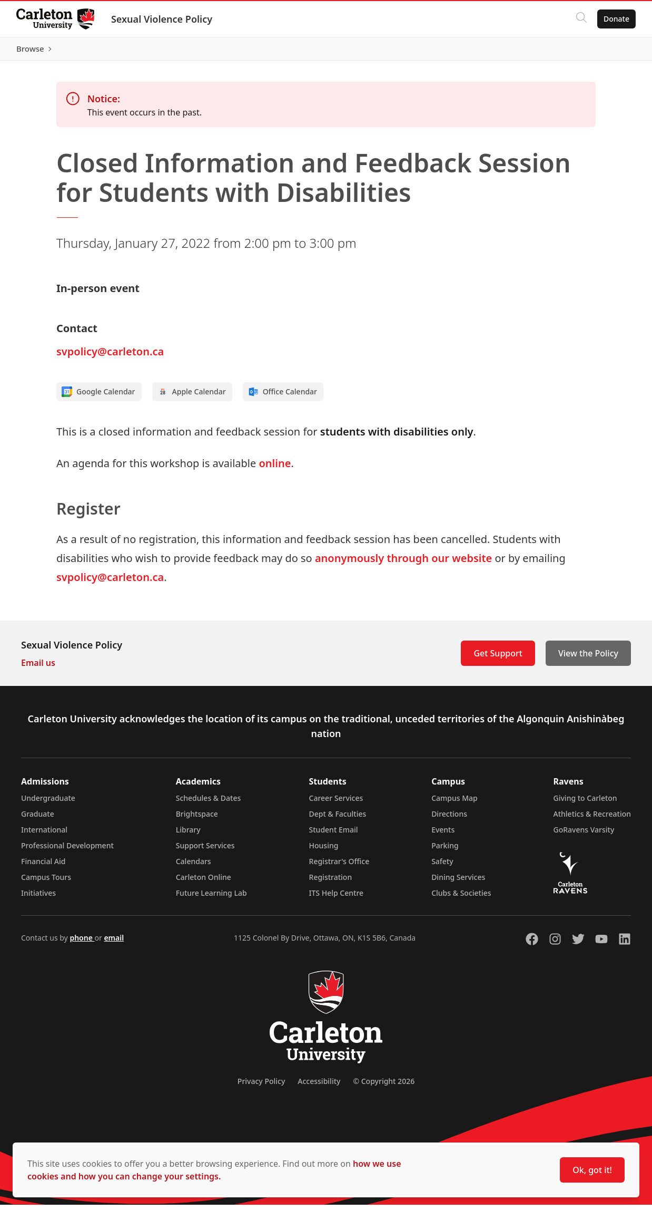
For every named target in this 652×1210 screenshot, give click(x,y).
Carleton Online (203, 882)
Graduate (37, 819)
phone (82, 943)
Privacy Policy (261, 1086)
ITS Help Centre (336, 898)
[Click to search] (581, 18)
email (114, 943)
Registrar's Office (339, 866)
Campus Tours (46, 882)
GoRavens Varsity (584, 835)
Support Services (205, 851)
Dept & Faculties (338, 819)
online (275, 468)
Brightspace (197, 819)
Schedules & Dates (208, 803)
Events (443, 835)
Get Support (497, 658)
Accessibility (319, 1086)
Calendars (193, 866)
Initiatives (38, 898)
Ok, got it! (592, 1170)
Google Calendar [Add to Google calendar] (98, 397)
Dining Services (458, 882)
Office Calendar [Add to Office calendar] (282, 397)
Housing (324, 851)
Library (188, 835)
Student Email (333, 835)
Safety (442, 866)
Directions (449, 819)
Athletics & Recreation (592, 819)
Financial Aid (43, 866)
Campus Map (454, 803)
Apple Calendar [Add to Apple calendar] (191, 397)
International (44, 835)
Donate (616, 19)
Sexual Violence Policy (162, 19)
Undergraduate (48, 803)
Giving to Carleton (585, 803)
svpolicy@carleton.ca (110, 357)
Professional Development (67, 851)
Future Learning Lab (211, 898)
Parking (445, 851)
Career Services (336, 803)
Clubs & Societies (461, 898)
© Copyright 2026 (383, 1086)
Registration (330, 882)
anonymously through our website (403, 563)
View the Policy (588, 658)
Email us (38, 668)
